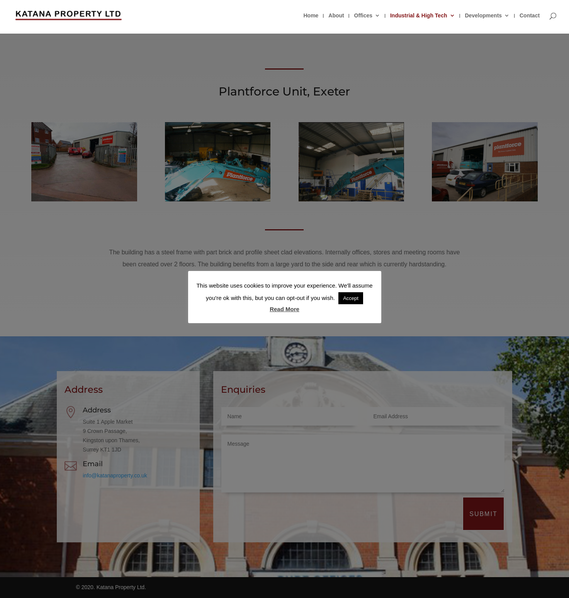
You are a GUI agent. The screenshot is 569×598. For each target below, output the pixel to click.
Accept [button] (350, 298)
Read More (284, 309)
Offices (363, 16)
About (336, 16)
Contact (530, 16)
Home (310, 16)
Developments (483, 16)
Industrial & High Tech (418, 16)
